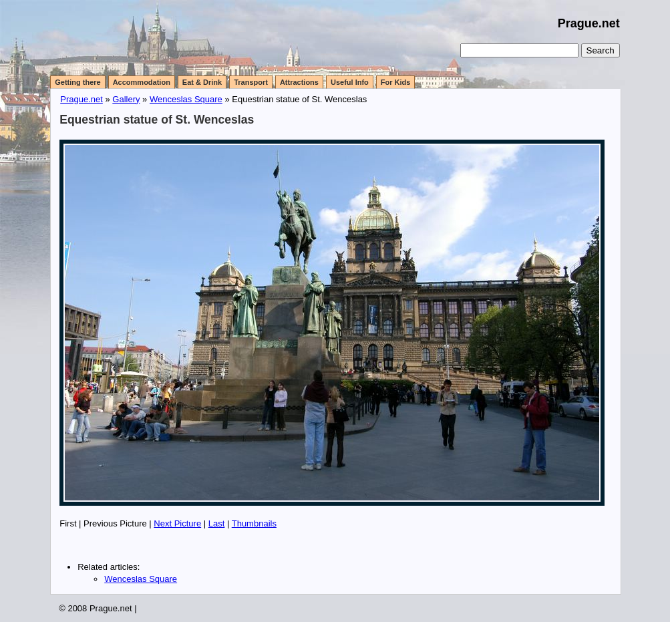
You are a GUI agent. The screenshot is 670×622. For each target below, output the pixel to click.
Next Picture (177, 523)
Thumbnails (254, 523)
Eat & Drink (202, 82)
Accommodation (141, 82)
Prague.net (589, 23)
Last (216, 523)
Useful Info (350, 82)
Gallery (126, 99)
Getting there (77, 82)
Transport (251, 82)
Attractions (299, 82)
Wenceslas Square (186, 99)
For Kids (396, 82)
